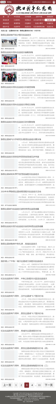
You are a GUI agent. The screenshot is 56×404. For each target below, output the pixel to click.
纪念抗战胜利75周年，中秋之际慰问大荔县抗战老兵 (24, 279)
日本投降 (28, 17)
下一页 (49, 385)
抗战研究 (17, 26)
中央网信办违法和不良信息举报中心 (16, 396)
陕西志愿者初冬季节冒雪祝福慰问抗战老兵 (20, 174)
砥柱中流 (6, 26)
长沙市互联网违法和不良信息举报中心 (39, 396)
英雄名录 (6, 20)
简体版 (3, 2)
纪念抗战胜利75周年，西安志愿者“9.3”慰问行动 (22, 313)
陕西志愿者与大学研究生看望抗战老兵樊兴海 (21, 139)
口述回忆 (17, 20)
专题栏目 (50, 23)
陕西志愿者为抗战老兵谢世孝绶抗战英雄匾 (20, 209)
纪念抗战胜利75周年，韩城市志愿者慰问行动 (21, 331)
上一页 (7, 385)
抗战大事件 (39, 23)
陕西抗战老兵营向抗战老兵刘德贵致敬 (18, 87)
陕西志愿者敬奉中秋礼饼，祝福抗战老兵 (19, 244)
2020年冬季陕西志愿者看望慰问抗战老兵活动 (21, 191)
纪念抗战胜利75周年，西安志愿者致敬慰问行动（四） (25, 348)
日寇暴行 (28, 23)
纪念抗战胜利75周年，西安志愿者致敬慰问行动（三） (25, 366)
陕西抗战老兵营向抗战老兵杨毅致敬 (17, 52)
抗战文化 (50, 26)
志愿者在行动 (13, 30)
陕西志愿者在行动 (26, 30)
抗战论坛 (28, 26)
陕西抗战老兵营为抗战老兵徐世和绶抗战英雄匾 (22, 226)
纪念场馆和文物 (39, 26)
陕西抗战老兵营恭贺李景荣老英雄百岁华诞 (20, 157)
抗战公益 (50, 20)
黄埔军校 (17, 23)
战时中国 (39, 17)
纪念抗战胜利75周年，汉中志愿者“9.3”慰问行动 (22, 296)
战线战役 (50, 17)
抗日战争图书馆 (39, 20)
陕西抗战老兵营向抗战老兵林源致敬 (17, 70)
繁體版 (9, 2)
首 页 (6, 17)
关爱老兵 (28, 20)
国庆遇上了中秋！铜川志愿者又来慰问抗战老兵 (22, 261)
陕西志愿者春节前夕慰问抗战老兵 (16, 35)
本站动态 (6, 23)
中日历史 (17, 17)
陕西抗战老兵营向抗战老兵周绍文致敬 (18, 104)
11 (39, 385)
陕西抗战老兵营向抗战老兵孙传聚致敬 (18, 122)
